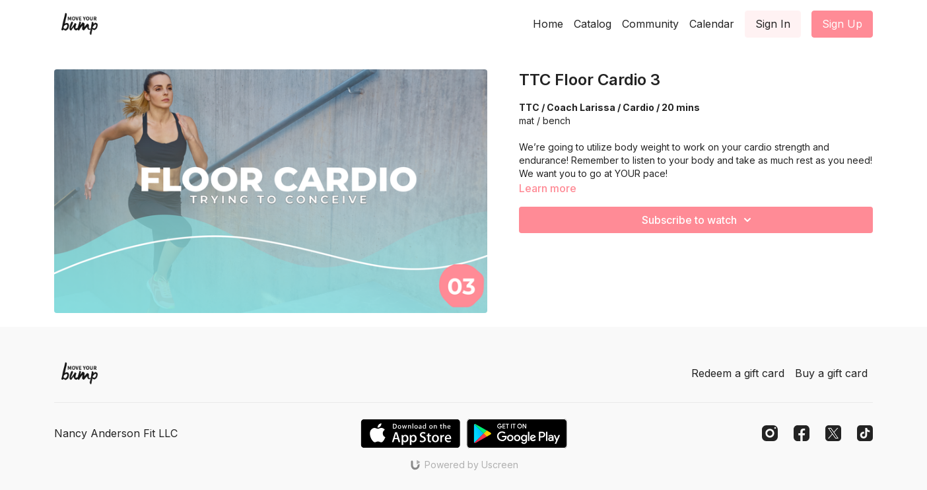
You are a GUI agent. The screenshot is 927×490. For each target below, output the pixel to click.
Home (548, 23)
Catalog (592, 23)
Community (650, 23)
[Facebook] (801, 433)
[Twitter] (833, 433)
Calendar (711, 23)
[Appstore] (410, 433)
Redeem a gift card (737, 373)
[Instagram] (770, 433)
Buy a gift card (831, 373)
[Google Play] (517, 433)
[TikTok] (865, 433)
